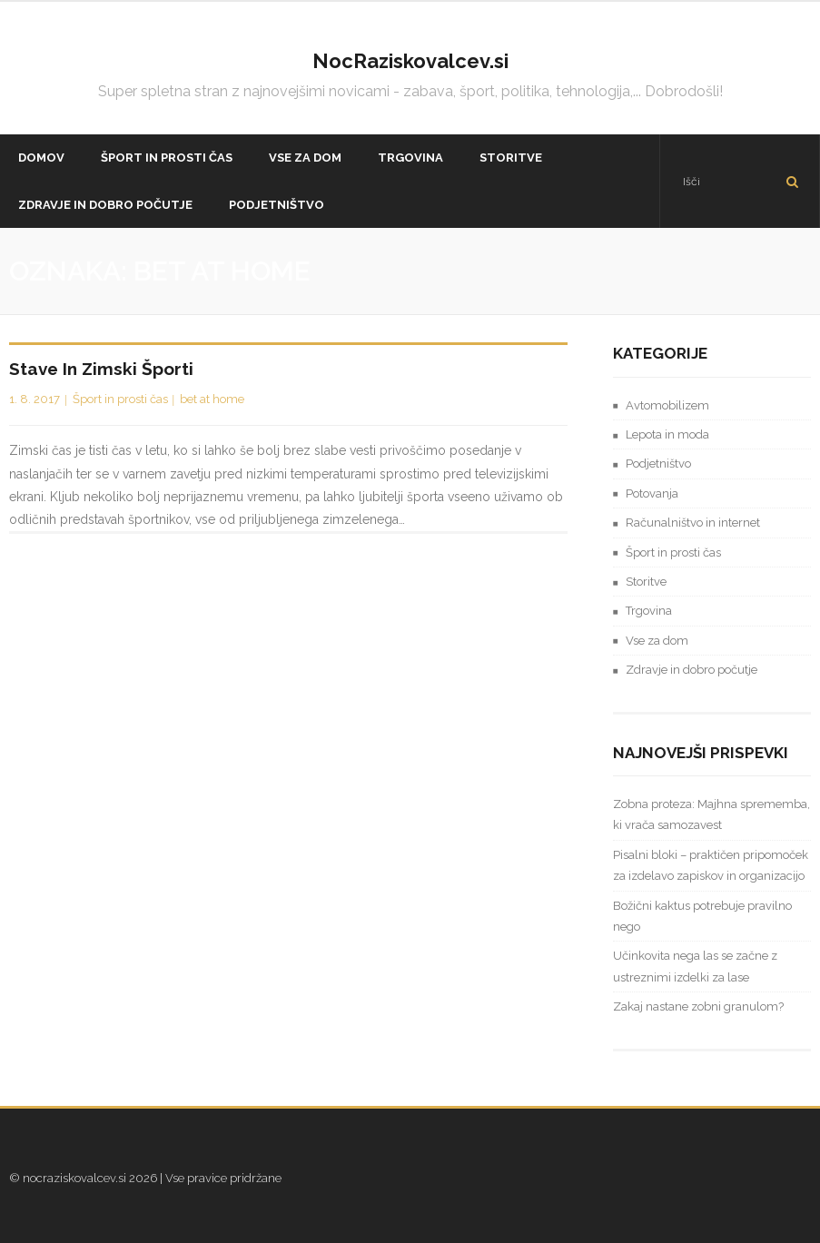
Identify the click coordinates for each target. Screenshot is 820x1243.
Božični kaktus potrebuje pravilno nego (702, 916)
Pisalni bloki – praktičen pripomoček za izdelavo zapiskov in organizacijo (710, 865)
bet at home (212, 399)
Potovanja (652, 493)
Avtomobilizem (667, 405)
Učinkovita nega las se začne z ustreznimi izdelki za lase (695, 966)
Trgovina (649, 610)
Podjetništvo (658, 463)
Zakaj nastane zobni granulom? (698, 1006)
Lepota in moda (667, 434)
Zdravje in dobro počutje (691, 669)
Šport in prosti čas (120, 399)
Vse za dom (657, 640)
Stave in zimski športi (101, 369)
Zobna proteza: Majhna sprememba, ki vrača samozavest (711, 814)
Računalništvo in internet (693, 522)
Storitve (646, 581)
